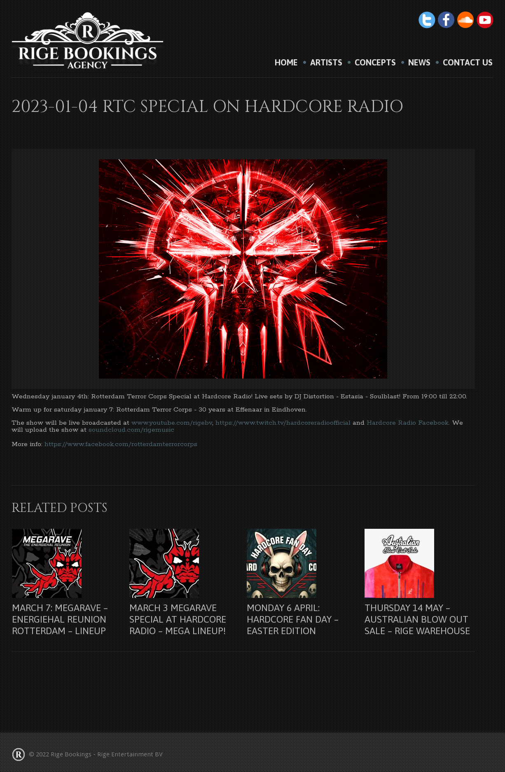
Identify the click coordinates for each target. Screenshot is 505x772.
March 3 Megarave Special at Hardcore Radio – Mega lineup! (177, 619)
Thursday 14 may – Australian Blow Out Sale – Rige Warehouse (417, 619)
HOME (286, 62)
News (419, 62)
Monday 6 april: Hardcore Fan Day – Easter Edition (293, 619)
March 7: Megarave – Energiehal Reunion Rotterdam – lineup (60, 619)
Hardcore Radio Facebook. (408, 423)
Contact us (468, 62)
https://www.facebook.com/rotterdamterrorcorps (120, 444)
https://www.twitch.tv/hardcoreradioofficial (283, 423)
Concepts (375, 62)
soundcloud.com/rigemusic (131, 430)
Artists (326, 62)
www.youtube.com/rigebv (171, 423)
